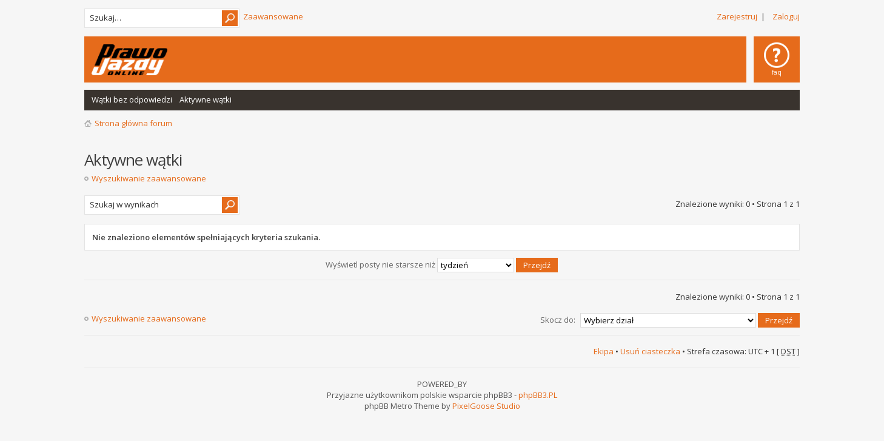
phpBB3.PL (537, 394)
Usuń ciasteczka (650, 351)
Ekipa (604, 351)
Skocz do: (557, 319)
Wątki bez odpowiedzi (132, 99)
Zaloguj (786, 16)
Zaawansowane (273, 16)
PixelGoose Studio (486, 405)
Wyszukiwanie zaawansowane (149, 178)
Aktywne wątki (205, 99)
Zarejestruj (737, 16)
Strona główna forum (133, 123)
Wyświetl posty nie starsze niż (442, 264)
